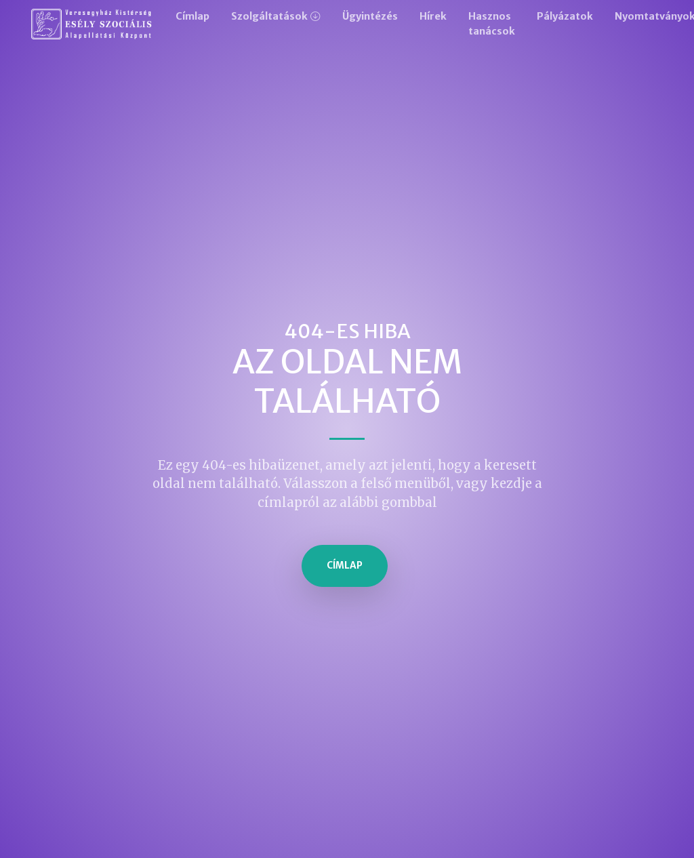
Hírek (433, 16)
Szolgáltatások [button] (269, 16)
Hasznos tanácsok (491, 23)
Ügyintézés (370, 16)
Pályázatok (565, 16)
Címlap (192, 16)
